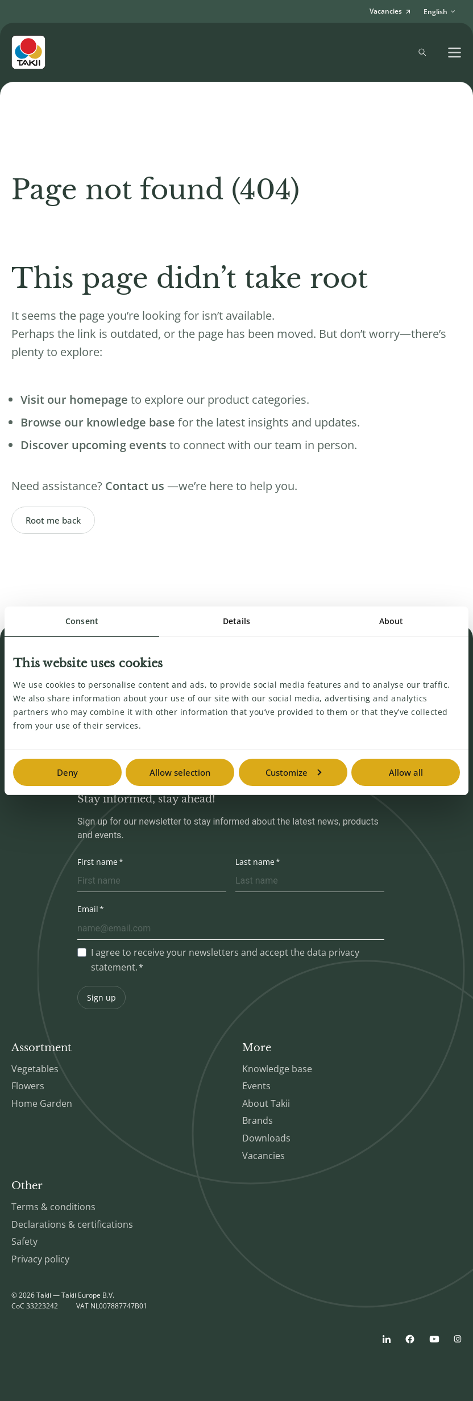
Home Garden (41, 1103)
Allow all (406, 772)
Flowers (27, 1086)
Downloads (266, 1138)
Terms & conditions (53, 1207)
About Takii (266, 1103)
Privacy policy (40, 1259)
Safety (24, 1241)
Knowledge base (277, 1069)
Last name (255, 861)
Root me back (53, 520)
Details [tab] (236, 621)
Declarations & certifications (72, 1224)
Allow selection (180, 772)
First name (97, 861)
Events (256, 1086)
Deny (67, 772)
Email (87, 909)
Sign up (101, 997)
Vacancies (263, 1155)
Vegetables (35, 1069)
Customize (293, 772)
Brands (257, 1120)
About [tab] (391, 621)
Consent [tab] (81, 621)
